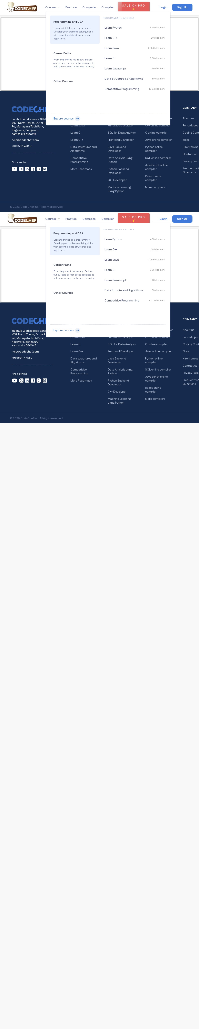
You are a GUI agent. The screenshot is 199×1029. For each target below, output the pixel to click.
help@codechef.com (25, 140)
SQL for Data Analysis (122, 133)
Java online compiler (158, 140)
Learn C (75, 133)
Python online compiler (154, 149)
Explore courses (66, 118)
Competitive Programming (79, 160)
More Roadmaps (81, 169)
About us (188, 118)
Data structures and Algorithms (83, 149)
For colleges (190, 126)
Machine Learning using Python (119, 189)
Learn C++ (76, 140)
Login (163, 7)
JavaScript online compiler (156, 167)
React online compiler (153, 178)
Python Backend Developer (118, 171)
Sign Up (182, 7)
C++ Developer (117, 180)
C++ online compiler (157, 126)
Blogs (186, 140)
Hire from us (190, 147)
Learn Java (77, 126)
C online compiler (156, 133)
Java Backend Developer (117, 149)
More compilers (155, 187)
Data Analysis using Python (120, 160)
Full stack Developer (121, 126)
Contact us (190, 154)
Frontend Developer (121, 140)
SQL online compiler (158, 158)
